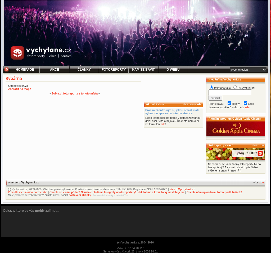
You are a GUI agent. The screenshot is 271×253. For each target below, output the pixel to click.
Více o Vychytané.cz (182, 189)
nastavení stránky (80, 195)
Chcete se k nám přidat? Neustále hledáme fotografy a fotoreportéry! (92, 192)
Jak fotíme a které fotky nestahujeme (161, 192)
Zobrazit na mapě (19, 89)
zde (199, 104)
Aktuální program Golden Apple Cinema (235, 118)
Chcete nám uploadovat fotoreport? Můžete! (214, 192)
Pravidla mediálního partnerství (27, 192)
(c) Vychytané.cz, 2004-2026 (135, 242)
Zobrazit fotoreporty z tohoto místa (75, 93)
